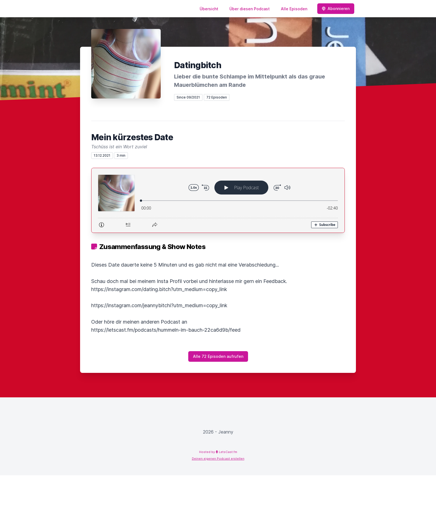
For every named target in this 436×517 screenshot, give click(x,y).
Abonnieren (336, 8)
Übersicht (209, 8)
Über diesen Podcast (249, 8)
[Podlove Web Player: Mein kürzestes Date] (218, 200)
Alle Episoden (294, 8)
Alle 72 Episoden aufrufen (218, 356)
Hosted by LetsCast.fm (218, 452)
